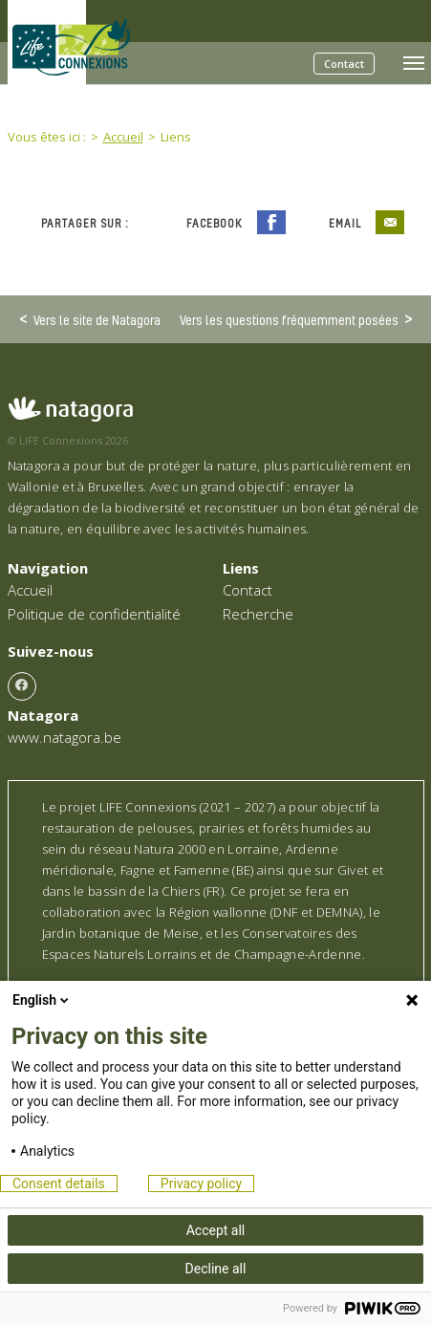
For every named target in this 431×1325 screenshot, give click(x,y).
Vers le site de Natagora (97, 319)
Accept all (216, 1230)
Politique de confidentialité (94, 613)
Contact (344, 63)
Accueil (30, 589)
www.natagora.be (64, 737)
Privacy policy (201, 1183)
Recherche (258, 613)
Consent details (58, 1183)
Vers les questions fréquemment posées (289, 319)
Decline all (216, 1268)
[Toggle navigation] (413, 63)
